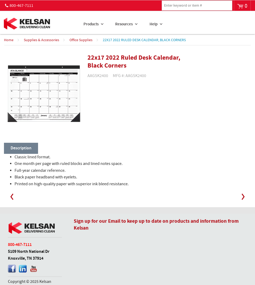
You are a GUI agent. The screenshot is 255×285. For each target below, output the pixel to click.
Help (153, 24)
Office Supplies (80, 40)
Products (91, 24)
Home (8, 40)
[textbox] (197, 6)
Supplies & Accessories (41, 40)
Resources (124, 24)
